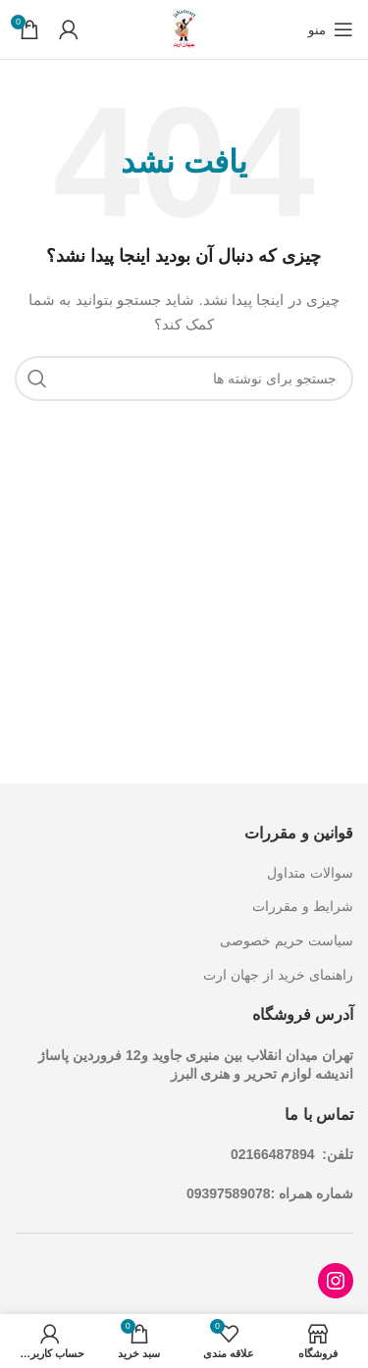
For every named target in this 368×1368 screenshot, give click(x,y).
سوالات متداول (310, 873)
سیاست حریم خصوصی (286, 940)
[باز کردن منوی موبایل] (330, 29)
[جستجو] (184, 378)
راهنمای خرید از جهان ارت (278, 975)
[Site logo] (184, 28)
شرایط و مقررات (302, 906)
